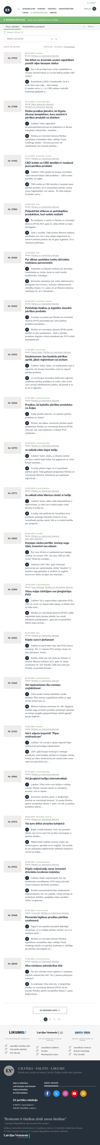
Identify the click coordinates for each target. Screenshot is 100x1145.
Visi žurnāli (79, 1054)
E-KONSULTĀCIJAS (39, 13)
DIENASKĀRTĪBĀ (66, 9)
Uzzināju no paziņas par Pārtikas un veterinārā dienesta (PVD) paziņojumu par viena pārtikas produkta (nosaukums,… (49, 320)
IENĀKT (92, 3)
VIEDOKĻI (52, 9)
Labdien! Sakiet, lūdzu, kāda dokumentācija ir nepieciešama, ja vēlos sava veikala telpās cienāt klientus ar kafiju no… (48, 504)
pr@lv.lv (32, 1108)
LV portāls (35, 913)
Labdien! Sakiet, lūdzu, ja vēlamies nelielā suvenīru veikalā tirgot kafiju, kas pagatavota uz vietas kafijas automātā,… (49, 459)
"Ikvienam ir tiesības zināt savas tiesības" (35, 1119)
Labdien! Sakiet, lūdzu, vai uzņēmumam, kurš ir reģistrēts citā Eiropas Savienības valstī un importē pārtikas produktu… (49, 369)
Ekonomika (40, 350)
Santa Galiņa (36, 352)
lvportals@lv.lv (28, 1105)
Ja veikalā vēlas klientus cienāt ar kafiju (48, 495)
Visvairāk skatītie (18, 1049)
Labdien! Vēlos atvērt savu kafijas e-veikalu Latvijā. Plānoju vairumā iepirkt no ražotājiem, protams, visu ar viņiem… (48, 787)
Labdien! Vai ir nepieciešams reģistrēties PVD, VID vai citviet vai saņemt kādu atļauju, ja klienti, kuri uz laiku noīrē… (49, 603)
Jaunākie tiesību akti (20, 1046)
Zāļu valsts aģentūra (33, 539)
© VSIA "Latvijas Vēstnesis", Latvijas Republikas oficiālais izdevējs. (36, 1131)
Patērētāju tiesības (44, 156)
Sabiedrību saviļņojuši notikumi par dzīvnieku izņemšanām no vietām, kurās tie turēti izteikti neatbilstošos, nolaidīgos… (48, 272)
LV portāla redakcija (25, 1100)
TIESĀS (25, 13)
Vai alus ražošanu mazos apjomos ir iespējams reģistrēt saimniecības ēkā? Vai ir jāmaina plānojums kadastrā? (48, 974)
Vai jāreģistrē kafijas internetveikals (46, 778)
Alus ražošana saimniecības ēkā (43, 965)
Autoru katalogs (81, 1051)
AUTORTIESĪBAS (20, 1093)
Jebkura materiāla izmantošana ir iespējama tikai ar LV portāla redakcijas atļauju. (43, 1128)
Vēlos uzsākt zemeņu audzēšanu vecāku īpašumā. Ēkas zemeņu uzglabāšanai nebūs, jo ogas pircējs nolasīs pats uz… (48, 697)
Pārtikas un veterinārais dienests (45, 56)
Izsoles (44, 1051)
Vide (38, 204)
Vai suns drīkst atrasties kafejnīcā (44, 823)
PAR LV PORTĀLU (20, 1083)
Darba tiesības (42, 910)
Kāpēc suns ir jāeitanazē (39, 639)
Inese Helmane (37, 587)
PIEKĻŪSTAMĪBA (20, 1090)
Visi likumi (15, 1053)
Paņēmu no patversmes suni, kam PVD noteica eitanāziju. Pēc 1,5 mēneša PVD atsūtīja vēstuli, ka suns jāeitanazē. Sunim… (49, 649)
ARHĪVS (53, 13)
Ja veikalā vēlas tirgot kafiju (41, 450)
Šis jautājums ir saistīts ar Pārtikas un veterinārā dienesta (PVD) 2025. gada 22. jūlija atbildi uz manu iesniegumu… (49, 223)
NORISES (41, 9)
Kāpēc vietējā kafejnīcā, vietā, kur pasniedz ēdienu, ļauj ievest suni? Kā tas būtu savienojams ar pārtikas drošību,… (48, 832)
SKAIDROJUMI (28, 9)
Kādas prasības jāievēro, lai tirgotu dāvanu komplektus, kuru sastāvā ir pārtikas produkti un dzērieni (46, 114)
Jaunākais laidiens (50, 1048)
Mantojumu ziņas (49, 1054)
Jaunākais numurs (82, 1048)
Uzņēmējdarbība (43, 102)
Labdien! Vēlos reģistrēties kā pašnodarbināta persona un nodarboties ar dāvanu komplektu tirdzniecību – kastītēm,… (48, 126)
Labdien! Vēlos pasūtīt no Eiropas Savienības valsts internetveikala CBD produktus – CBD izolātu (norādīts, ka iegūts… (48, 175)
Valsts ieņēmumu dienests (42, 104)
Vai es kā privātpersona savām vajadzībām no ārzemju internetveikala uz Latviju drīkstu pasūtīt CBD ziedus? (49, 72)
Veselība (39, 53)
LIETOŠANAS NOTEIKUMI (24, 1086)
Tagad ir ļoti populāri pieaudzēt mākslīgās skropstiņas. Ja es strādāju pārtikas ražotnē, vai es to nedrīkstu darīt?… (48, 929)
